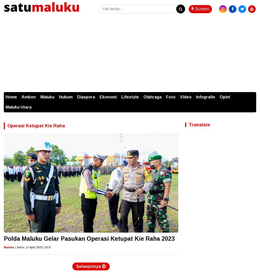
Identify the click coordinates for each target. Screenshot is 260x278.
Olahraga (152, 97)
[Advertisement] (130, 54)
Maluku (47, 97)
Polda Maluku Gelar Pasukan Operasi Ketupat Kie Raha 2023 (89, 238)
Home (11, 97)
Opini (225, 97)
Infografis (205, 97)
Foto (170, 97)
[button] (251, 94)
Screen (200, 8)
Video (185, 97)
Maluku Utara (18, 107)
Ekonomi (108, 97)
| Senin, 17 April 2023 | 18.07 (33, 247)
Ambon (29, 97)
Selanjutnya (91, 266)
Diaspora (86, 97)
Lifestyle (130, 97)
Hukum (66, 97)
